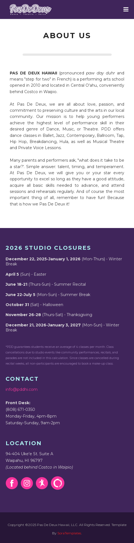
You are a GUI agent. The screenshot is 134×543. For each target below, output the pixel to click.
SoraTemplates (69, 533)
